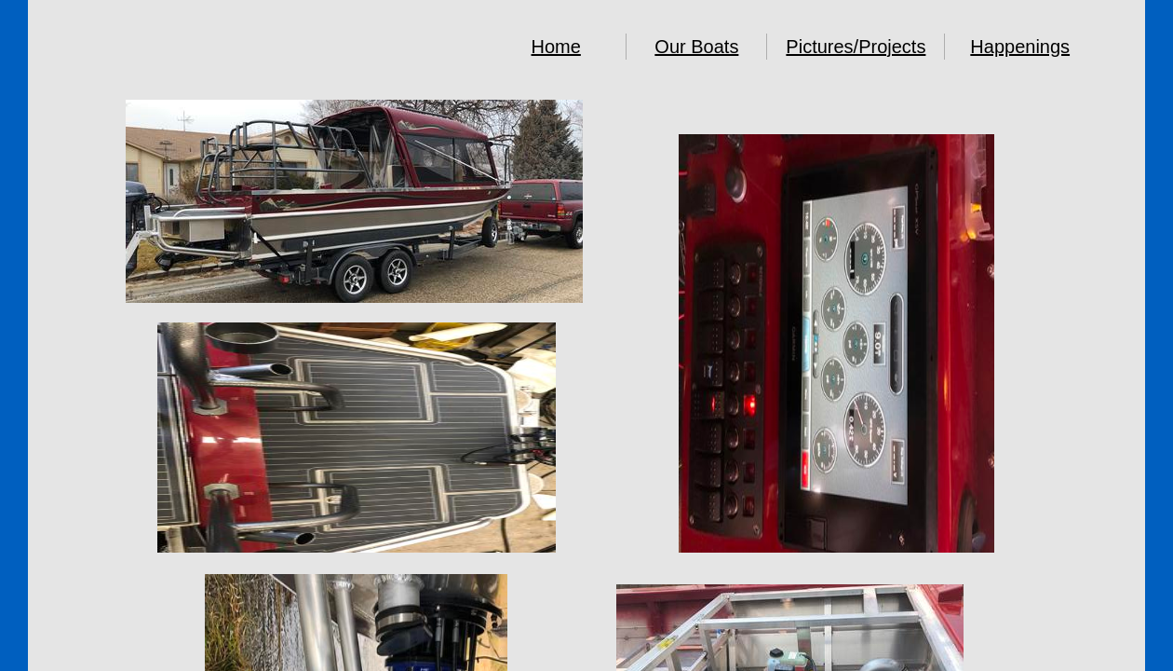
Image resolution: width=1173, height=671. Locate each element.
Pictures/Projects (855, 46)
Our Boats (696, 46)
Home (556, 46)
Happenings (1020, 46)
